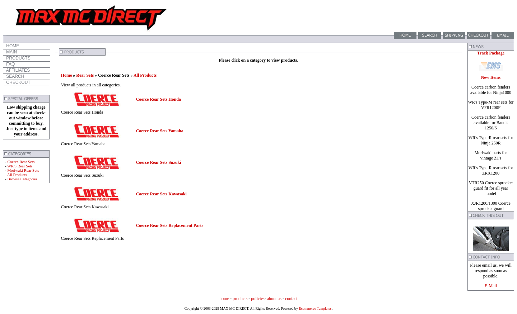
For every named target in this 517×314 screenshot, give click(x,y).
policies (257, 298)
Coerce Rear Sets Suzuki (158, 162)
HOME (12, 45)
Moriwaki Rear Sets (23, 170)
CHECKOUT (18, 82)
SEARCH (14, 76)
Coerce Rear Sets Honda (158, 99)
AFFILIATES (17, 70)
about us (274, 298)
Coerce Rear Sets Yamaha (159, 130)
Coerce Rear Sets (20, 162)
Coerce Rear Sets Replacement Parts (170, 225)
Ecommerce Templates (315, 308)
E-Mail (491, 285)
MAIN (11, 51)
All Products (17, 174)
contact (291, 298)
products (240, 298)
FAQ (10, 64)
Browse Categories (22, 179)
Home (66, 75)
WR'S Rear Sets (19, 166)
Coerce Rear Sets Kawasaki (161, 193)
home (224, 298)
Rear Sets (85, 75)
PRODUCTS (18, 58)
